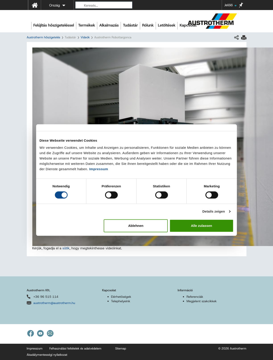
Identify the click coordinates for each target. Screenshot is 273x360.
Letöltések (166, 25)
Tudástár (130, 25)
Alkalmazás (109, 25)
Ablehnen (135, 226)
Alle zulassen (201, 226)
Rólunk (148, 25)
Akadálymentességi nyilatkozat (47, 355)
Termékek (86, 25)
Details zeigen (213, 211)
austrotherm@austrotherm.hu (54, 303)
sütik (66, 248)
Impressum (98, 169)
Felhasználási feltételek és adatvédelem (75, 348)
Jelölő (230, 5)
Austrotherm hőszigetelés (43, 37)
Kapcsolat (188, 25)
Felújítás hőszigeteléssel (53, 25)
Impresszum (35, 348)
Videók (85, 37)
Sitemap (120, 348)
